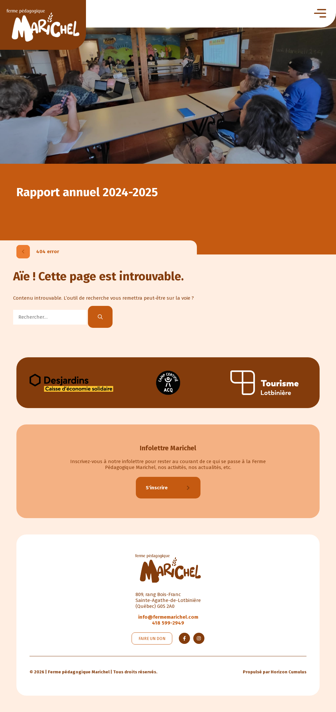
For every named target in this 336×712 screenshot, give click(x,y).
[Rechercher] (100, 317)
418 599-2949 (168, 623)
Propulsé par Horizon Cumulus (274, 671)
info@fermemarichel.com (168, 617)
